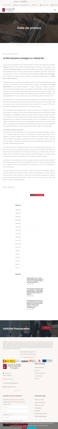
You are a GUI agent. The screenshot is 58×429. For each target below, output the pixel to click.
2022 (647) (18, 223)
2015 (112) (18, 247)
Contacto (37, 378)
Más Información (32, 427)
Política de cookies (39, 399)
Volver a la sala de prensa (37, 195)
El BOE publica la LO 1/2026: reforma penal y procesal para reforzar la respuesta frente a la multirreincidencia (35, 280)
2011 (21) (17, 261)
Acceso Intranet (45, 5)
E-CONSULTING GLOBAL (41, 413)
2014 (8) (17, 250)
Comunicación (38, 376)
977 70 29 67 (8, 5)
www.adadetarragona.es (10, 387)
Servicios (37, 370)
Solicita (46, 328)
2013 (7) (17, 254)
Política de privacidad (40, 402)
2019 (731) (18, 233)
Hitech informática (31, 354)
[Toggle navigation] (55, 9)
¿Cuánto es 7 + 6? (7, 414)
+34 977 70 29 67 (8, 379)
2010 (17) (17, 264)
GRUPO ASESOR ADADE (40, 416)
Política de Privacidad (16, 421)
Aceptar (24, 427)
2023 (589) (18, 220)
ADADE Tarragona (39, 367)
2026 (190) (18, 210)
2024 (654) (18, 216)
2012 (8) (17, 257)
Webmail (35, 5)
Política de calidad (39, 405)
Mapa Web (37, 411)
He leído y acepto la (12, 421)
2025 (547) (18, 213)
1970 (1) (17, 267)
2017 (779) (18, 240)
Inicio (13, 45)
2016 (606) (18, 244)
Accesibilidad (38, 408)
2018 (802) (18, 237)
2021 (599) (18, 227)
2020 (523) (18, 230)
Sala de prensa (20, 45)
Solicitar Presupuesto (40, 373)
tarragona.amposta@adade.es (22, 5)
